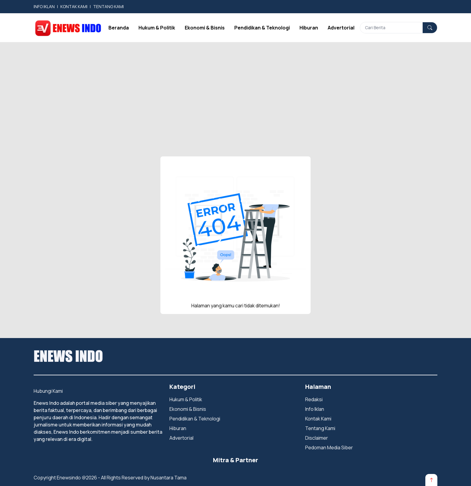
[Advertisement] (235, 87)
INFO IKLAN (44, 6)
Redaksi (314, 399)
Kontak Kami (318, 418)
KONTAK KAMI (73, 6)
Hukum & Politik (156, 27)
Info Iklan (314, 409)
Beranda (118, 27)
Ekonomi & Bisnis (205, 27)
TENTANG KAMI (108, 6)
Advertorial (341, 27)
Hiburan (308, 27)
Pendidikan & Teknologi (262, 27)
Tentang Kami (320, 428)
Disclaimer (316, 438)
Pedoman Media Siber (329, 447)
